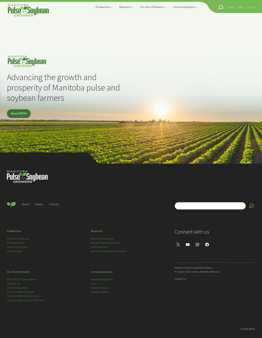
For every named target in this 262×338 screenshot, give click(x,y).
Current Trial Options (17, 288)
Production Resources (18, 239)
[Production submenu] (111, 7)
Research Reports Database (105, 243)
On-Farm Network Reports (20, 292)
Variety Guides (14, 251)
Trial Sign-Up (13, 284)
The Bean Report (15, 243)
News (94, 284)
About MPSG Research (102, 239)
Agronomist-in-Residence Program (109, 251)
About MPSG (19, 113)
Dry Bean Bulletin (99, 292)
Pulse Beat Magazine (101, 279)
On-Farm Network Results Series (23, 296)
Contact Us (180, 279)
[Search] (251, 206)
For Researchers (99, 247)
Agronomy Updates (17, 247)
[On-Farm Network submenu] (165, 7)
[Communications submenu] (196, 7)
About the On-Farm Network (21, 279)
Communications (102, 272)
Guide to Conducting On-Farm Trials (26, 300)
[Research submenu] (133, 7)
